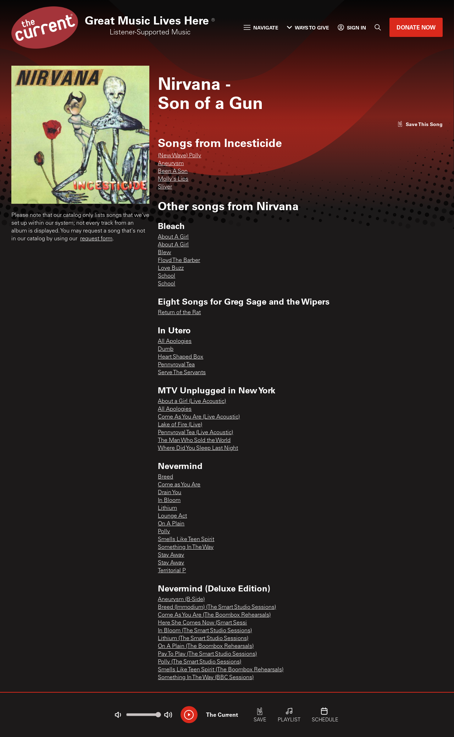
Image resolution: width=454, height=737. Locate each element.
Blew (164, 253)
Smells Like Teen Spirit (186, 539)
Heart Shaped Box (180, 357)
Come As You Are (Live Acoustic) (199, 417)
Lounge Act (172, 516)
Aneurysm (171, 163)
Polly (164, 532)
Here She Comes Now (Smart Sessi (202, 623)
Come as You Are (179, 485)
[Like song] (420, 124)
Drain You (169, 493)
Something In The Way (186, 547)
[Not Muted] (118, 715)
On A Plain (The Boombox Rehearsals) (206, 646)
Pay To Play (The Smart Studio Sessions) (207, 654)
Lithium (167, 508)
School (166, 276)
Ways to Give (308, 27)
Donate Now (416, 27)
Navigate (261, 27)
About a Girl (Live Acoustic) (192, 401)
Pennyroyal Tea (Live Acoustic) (195, 433)
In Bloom (169, 500)
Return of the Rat (179, 313)
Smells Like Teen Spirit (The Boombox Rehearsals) (220, 670)
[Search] (378, 27)
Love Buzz (171, 268)
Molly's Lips (173, 179)
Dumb (165, 349)
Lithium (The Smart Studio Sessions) (203, 639)
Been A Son (173, 171)
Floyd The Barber (179, 260)
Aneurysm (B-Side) (181, 599)
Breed (165, 477)
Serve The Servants (182, 373)
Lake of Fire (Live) (180, 425)
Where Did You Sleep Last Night (198, 448)
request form (96, 239)
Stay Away (171, 555)
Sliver (165, 187)
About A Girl (173, 237)
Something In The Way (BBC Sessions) (206, 678)
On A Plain (171, 524)
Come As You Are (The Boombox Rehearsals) (214, 615)
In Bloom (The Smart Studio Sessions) (205, 631)
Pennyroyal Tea (176, 365)
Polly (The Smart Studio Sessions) (199, 662)
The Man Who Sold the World (194, 440)
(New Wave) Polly (179, 156)
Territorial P (172, 571)
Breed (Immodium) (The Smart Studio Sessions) (217, 607)
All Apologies (175, 341)
